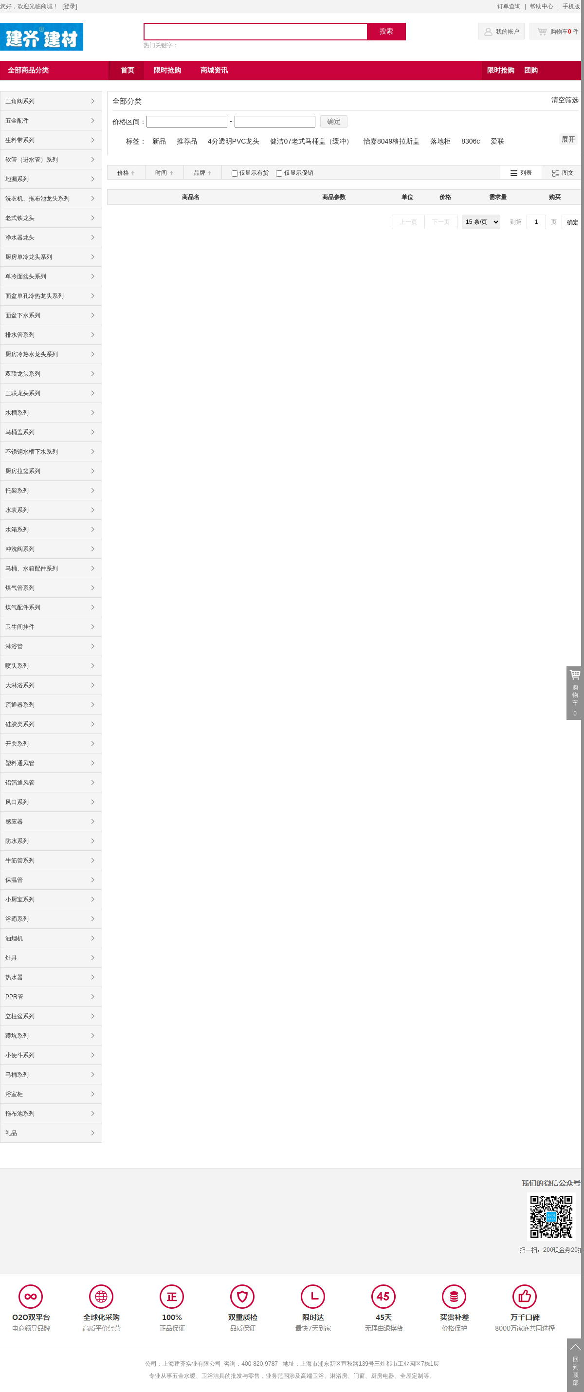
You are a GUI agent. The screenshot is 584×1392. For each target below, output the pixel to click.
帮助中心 (541, 6)
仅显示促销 (298, 172)
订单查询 (509, 6)
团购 (531, 70)
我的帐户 (507, 31)
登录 (69, 6)
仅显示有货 (254, 172)
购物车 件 (558, 31)
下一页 (441, 222)
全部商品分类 (28, 70)
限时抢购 (500, 70)
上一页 (408, 222)
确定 (334, 121)
